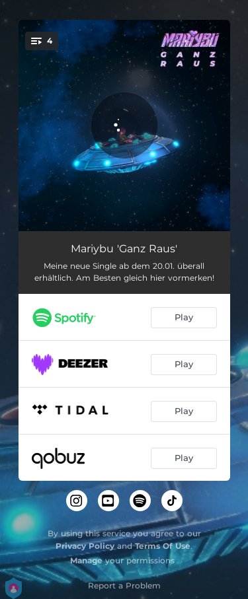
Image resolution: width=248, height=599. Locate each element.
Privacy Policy (85, 546)
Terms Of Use (162, 546)
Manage (86, 560)
